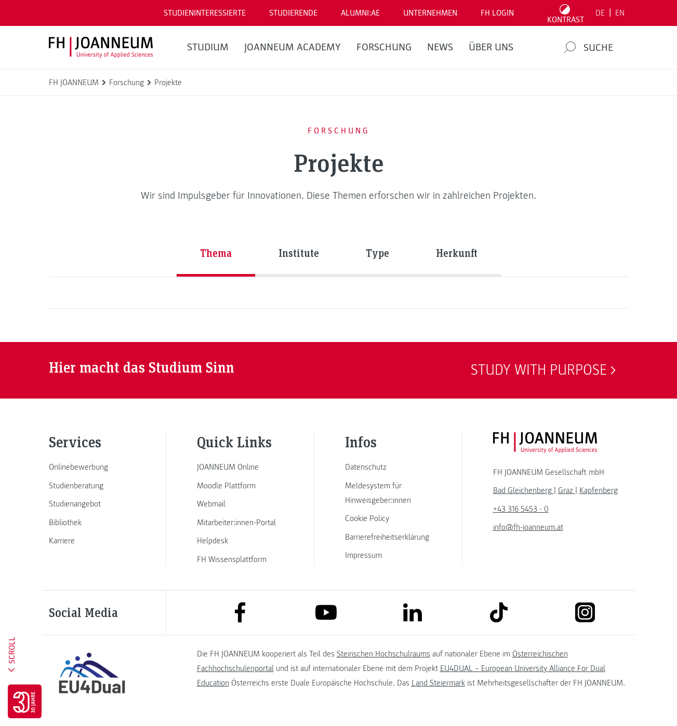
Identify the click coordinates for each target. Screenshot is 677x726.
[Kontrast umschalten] (565, 13)
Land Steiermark (438, 683)
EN (620, 13)
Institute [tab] (298, 252)
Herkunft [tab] (456, 252)
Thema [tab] (216, 252)
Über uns (491, 47)
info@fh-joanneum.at (528, 527)
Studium (208, 47)
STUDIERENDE (293, 13)
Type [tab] (377, 252)
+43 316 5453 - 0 (521, 509)
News (440, 47)
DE (600, 13)
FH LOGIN (497, 13)
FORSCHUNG (383, 47)
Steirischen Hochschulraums (383, 654)
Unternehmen (430, 13)
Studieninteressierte (205, 13)
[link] (92, 467)
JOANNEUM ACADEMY (292, 47)
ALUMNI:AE (360, 13)
